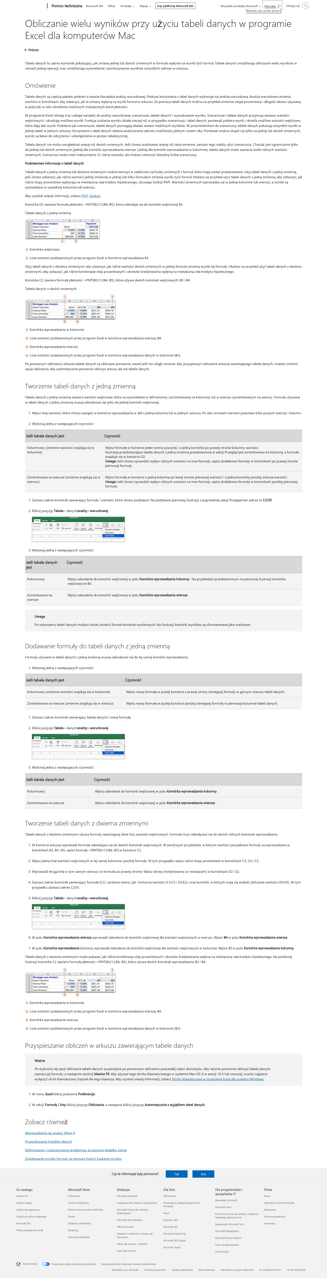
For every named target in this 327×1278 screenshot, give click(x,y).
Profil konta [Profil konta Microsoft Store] (74, 1196)
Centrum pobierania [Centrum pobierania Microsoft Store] (78, 1202)
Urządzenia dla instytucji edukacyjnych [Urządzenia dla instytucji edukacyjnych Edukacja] (137, 1202)
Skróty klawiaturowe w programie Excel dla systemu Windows (218, 1079)
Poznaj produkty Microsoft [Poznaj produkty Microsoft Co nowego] (29, 1230)
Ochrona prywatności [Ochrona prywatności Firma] (275, 1216)
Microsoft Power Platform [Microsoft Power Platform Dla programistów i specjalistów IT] (228, 1237)
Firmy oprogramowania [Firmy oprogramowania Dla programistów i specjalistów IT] (227, 1244)
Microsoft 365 (94, 6)
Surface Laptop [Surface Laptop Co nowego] (24, 1202)
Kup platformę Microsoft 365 (175, 6)
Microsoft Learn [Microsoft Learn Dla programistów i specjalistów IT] (223, 1207)
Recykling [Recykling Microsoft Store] (73, 1230)
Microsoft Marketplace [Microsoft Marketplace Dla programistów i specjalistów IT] (227, 1231)
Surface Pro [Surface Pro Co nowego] (22, 1196)
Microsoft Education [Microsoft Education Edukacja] (127, 1196)
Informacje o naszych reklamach (237, 1269)
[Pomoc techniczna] (66, 6)
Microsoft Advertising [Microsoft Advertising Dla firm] (174, 1233)
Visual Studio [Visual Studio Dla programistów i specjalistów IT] (222, 1251)
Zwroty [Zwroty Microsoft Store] (71, 1216)
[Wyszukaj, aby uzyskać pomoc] (272, 5)
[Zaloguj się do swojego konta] (297, 6)
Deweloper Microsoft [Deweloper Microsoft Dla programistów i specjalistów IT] (226, 1200)
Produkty (126, 6)
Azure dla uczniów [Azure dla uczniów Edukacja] (126, 1250)
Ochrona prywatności (155, 1269)
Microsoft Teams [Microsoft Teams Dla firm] (172, 1247)
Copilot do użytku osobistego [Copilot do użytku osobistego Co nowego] (31, 1216)
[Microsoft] (31, 6)
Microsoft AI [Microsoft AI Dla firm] (169, 1196)
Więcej (144, 6)
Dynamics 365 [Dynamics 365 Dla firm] (170, 1220)
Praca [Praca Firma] (267, 1196)
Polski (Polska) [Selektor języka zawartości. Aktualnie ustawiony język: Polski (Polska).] (30, 1263)
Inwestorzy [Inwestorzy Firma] (269, 1223)
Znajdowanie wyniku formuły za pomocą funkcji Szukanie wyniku (73, 1158)
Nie (203, 1174)
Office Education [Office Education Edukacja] (125, 1226)
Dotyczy (33, 50)
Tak (176, 1174)
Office (111, 6)
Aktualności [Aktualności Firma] (270, 1209)
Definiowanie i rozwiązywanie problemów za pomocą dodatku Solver (76, 1150)
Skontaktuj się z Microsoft (125, 1269)
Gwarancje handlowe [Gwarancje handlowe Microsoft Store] (79, 1237)
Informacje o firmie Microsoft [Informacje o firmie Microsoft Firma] (279, 1202)
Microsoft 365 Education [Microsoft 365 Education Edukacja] (129, 1220)
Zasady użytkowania (182, 1269)
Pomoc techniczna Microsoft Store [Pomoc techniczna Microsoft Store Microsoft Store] (85, 1209)
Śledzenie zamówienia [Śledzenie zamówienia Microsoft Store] (79, 1223)
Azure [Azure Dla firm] (166, 1213)
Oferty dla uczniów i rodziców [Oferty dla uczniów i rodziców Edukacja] (132, 1243)
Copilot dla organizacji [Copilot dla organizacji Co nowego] (28, 1209)
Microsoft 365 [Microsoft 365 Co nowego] (23, 1223)
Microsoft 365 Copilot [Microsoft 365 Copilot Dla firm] (174, 1240)
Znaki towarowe (206, 1269)
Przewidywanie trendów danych (48, 1141)
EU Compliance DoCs (270, 1269)
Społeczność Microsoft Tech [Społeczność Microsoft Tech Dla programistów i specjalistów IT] (229, 1224)
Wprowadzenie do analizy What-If (50, 1133)
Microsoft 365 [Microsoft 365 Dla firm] (170, 1226)
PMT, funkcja (90, 195)
